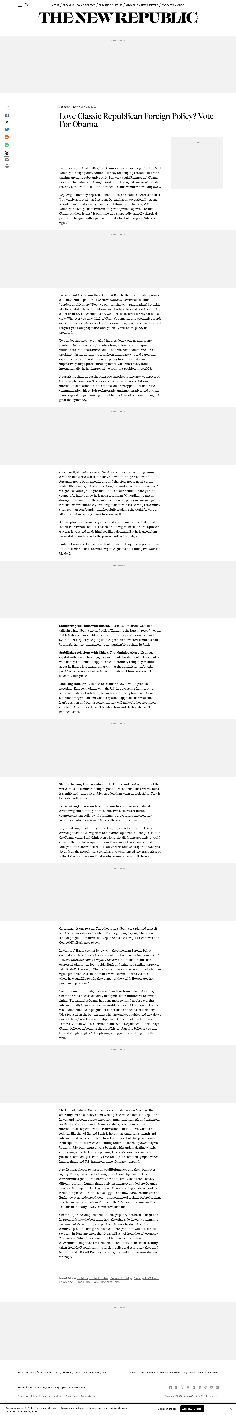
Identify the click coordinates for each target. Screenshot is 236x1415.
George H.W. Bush (146, 1278)
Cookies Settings (89, 1396)
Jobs (200, 1372)
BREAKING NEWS (72, 5)
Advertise (175, 1372)
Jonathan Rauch (68, 106)
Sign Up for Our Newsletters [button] (70, 1387)
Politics (82, 1278)
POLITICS (90, 5)
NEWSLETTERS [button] (149, 5)
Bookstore (152, 1372)
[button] (6, 108)
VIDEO (180, 5)
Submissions (212, 1372)
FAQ (184, 1372)
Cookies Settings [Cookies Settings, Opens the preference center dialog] (167, 1408)
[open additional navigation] (20, 5)
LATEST (55, 5)
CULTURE (117, 5)
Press (192, 1372)
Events (132, 1372)
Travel (141, 1372)
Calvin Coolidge (121, 1278)
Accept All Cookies (192, 1408)
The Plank (92, 1282)
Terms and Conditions (52, 1396)
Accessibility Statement (29, 1396)
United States (98, 1278)
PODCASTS (167, 5)
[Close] (230, 1408)
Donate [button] (164, 1372)
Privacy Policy (72, 1396)
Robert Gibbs (110, 1282)
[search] (27, 5)
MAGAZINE (132, 5)
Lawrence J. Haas (71, 1282)
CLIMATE (104, 5)
